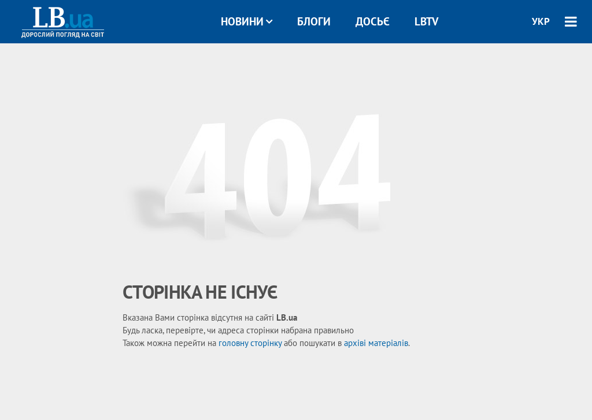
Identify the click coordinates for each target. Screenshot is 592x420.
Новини (246, 21)
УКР (541, 21)
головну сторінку (250, 342)
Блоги (314, 21)
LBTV (426, 21)
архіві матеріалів (376, 342)
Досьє (373, 21)
